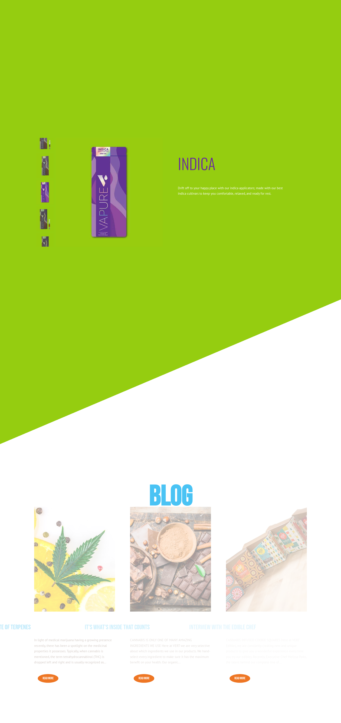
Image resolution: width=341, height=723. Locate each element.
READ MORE (48, 678)
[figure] (109, 192)
